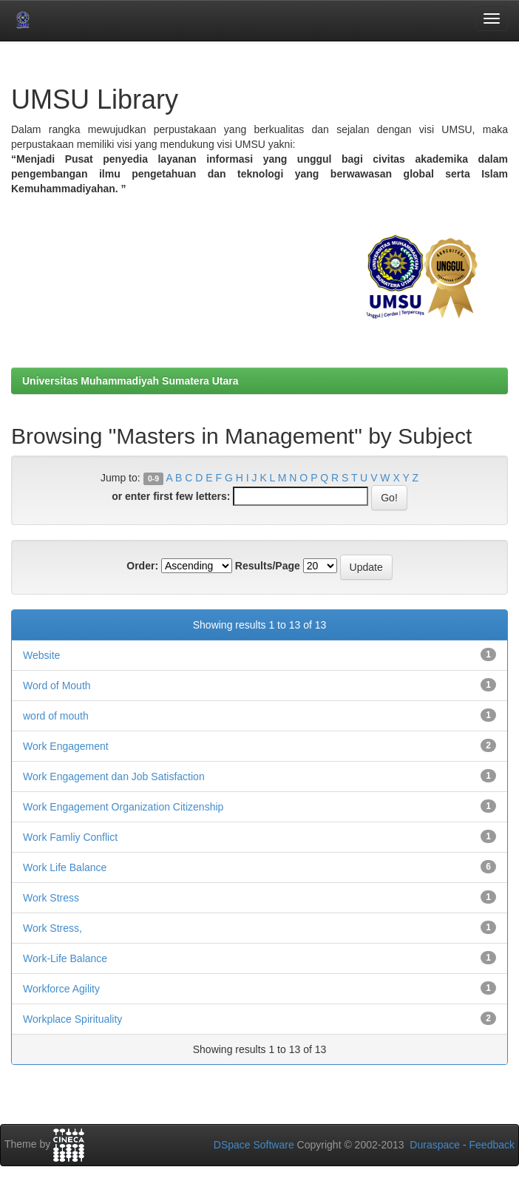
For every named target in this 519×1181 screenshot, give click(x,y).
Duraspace (435, 1145)
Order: (142, 566)
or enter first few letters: (171, 496)
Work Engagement (66, 746)
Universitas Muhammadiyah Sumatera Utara (130, 381)
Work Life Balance (64, 867)
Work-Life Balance (65, 958)
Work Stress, (52, 928)
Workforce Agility (61, 989)
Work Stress (51, 898)
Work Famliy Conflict (70, 837)
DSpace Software (254, 1145)
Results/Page (267, 566)
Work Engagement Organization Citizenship (123, 807)
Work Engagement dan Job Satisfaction (114, 776)
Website (41, 655)
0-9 (153, 478)
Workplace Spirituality (72, 1019)
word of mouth (56, 716)
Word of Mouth (57, 685)
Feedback (492, 1145)
